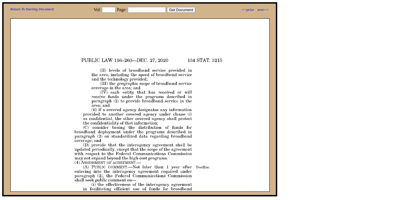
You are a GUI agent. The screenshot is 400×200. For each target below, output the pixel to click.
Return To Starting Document (32, 9)
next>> (263, 10)
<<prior (247, 10)
